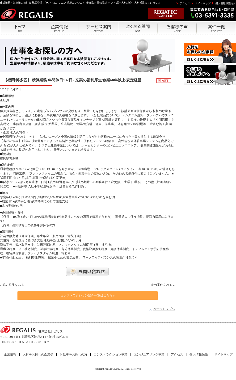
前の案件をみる (13, 285)
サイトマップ (203, 3)
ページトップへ (164, 309)
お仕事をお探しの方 (73, 354)
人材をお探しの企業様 (38, 354)
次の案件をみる (161, 285)
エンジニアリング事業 (149, 354)
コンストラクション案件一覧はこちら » (87, 295)
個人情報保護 (199, 354)
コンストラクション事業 (110, 354)
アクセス (185, 3)
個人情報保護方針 (225, 3)
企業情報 (10, 354)
